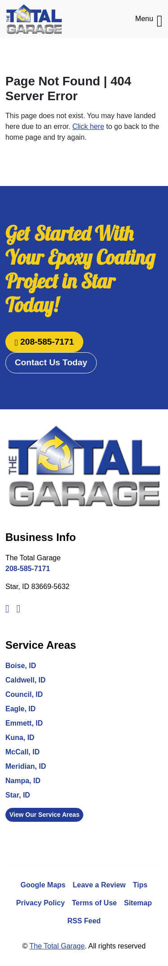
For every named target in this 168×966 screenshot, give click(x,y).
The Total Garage (57, 946)
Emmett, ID (24, 723)
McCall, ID (22, 752)
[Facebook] (7, 607)
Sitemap (138, 903)
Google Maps (43, 885)
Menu (149, 19)
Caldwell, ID (25, 680)
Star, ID (17, 795)
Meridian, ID (25, 766)
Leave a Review (99, 885)
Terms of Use (94, 903)
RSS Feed (84, 921)
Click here (88, 126)
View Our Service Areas (44, 814)
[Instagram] (19, 607)
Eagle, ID (20, 709)
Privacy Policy (40, 903)
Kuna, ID (19, 737)
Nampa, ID (22, 780)
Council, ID (24, 694)
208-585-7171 (44, 341)
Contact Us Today (51, 362)
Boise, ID (20, 665)
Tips (140, 885)
